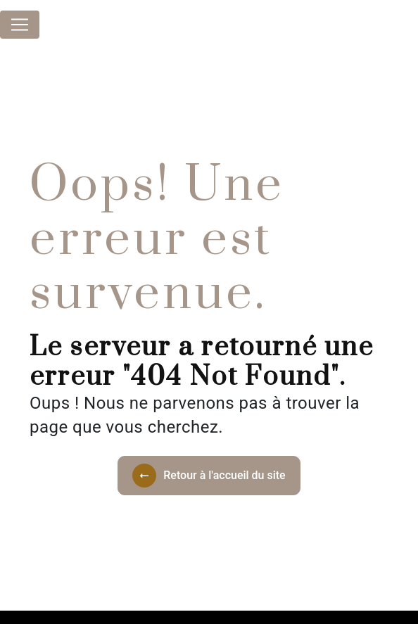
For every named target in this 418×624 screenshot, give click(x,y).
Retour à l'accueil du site (208, 476)
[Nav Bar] (19, 25)
